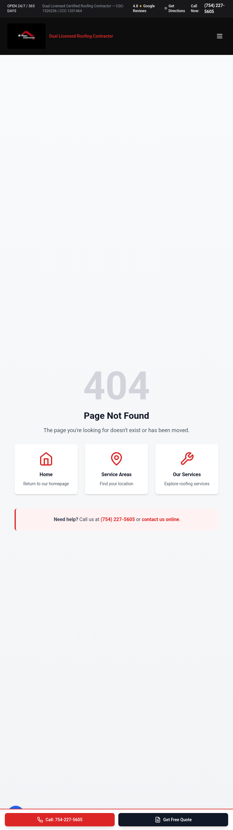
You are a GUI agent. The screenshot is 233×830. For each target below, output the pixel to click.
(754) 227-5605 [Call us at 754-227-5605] (214, 8)
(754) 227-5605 (117, 519)
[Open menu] (220, 36)
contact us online (160, 519)
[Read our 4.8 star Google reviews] (146, 8)
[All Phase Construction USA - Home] (60, 36)
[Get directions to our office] (175, 8)
